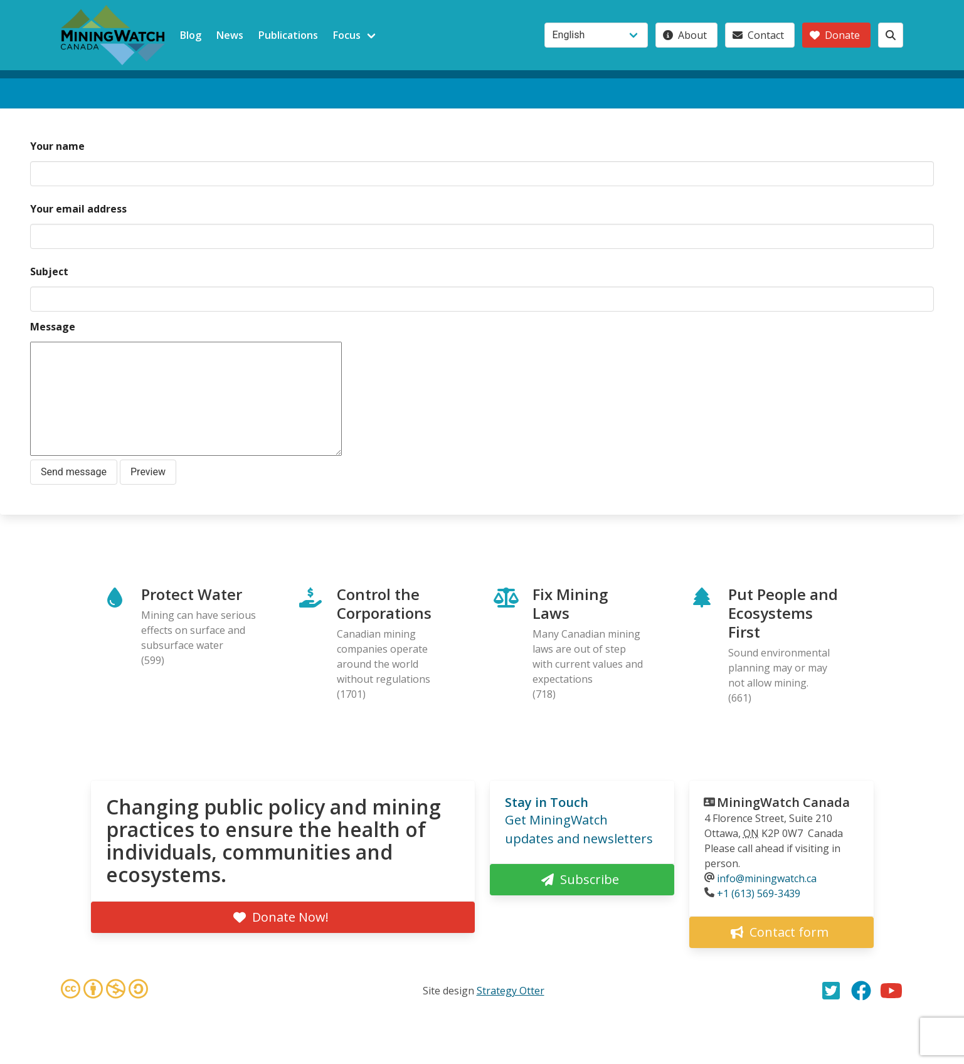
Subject (49, 271)
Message (52, 327)
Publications (288, 35)
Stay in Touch (546, 802)
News (229, 35)
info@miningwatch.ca (767, 878)
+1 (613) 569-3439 (758, 893)
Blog (190, 35)
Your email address (78, 209)
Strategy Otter (510, 991)
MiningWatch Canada (783, 802)
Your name (57, 146)
